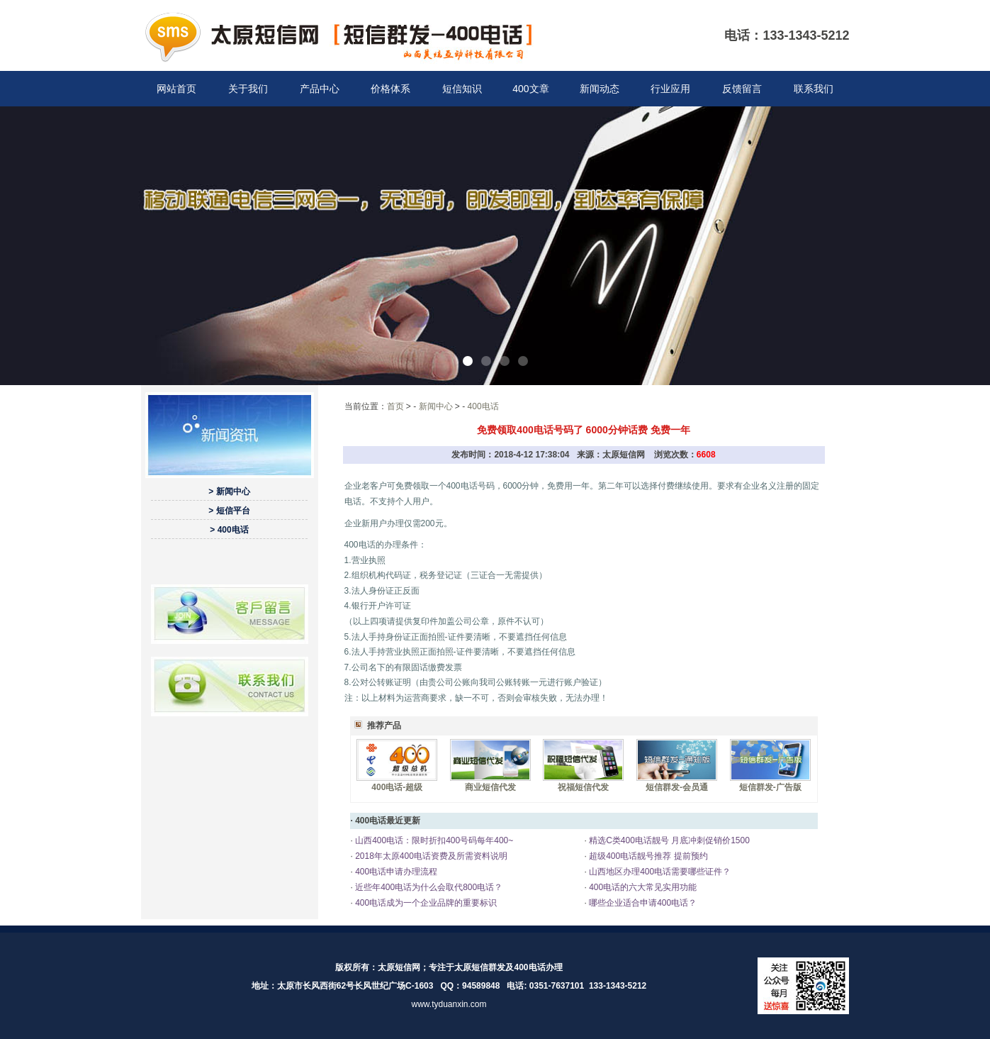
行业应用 (670, 88)
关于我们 (248, 88)
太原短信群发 (479, 967)
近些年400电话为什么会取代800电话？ (427, 887)
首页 (395, 406)
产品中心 (319, 88)
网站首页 (176, 88)
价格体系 (390, 88)
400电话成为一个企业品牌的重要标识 (425, 903)
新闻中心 (436, 406)
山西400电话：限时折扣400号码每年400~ (433, 840)
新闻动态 (599, 88)
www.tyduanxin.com (448, 1004)
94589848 (481, 986)
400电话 (483, 406)
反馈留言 (742, 88)
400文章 (530, 88)
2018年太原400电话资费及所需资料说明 (430, 856)
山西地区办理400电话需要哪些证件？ (659, 872)
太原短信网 (399, 967)
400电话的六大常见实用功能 (642, 887)
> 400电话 (229, 530)
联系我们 (813, 88)
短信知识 (462, 88)
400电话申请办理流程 (395, 872)
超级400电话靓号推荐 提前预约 (647, 856)
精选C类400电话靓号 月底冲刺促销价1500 (668, 840)
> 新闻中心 (228, 491)
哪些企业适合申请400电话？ (642, 903)
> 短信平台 (228, 511)
